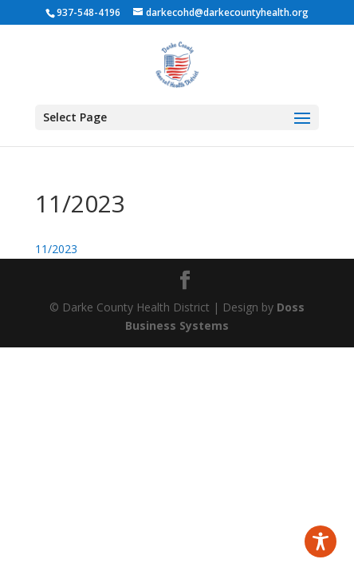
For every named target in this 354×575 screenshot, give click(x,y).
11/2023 (56, 248)
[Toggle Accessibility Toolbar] (320, 541)
